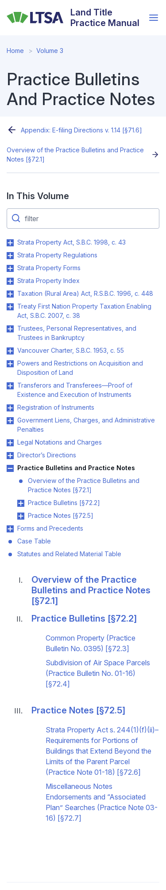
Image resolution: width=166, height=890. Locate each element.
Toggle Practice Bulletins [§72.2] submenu (20, 503)
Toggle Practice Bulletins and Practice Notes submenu (10, 468)
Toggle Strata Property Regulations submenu (10, 255)
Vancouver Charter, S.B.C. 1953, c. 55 (70, 350)
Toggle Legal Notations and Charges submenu (10, 442)
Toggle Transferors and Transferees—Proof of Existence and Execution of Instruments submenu (10, 385)
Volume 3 (49, 50)
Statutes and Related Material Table (69, 554)
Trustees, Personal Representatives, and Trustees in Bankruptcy (76, 332)
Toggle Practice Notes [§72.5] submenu (20, 516)
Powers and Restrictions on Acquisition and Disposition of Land (80, 367)
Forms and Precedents (50, 528)
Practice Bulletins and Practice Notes (76, 467)
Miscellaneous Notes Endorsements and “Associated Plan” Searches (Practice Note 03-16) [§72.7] (102, 802)
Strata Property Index (48, 280)
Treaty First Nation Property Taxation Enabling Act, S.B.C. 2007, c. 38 (84, 310)
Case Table (34, 541)
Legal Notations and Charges (59, 442)
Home (15, 50)
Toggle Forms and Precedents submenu (10, 528)
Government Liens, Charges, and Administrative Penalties (86, 424)
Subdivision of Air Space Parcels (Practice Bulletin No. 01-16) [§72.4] (98, 673)
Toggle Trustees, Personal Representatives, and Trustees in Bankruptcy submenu (10, 328)
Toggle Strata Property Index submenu (10, 281)
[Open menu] (153, 18)
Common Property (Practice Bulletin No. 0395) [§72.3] (90, 643)
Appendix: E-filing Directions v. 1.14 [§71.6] (81, 130)
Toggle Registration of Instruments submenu (10, 407)
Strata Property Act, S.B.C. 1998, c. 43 (71, 242)
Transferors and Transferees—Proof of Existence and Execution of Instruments (74, 389)
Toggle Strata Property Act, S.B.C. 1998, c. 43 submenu (10, 242)
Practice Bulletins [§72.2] (64, 502)
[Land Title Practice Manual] (75, 17)
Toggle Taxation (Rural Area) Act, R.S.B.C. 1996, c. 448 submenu (10, 294)
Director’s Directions (46, 455)
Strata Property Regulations (57, 255)
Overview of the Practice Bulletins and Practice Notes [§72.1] (75, 154)
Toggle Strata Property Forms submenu (10, 268)
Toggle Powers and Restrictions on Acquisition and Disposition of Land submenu (10, 363)
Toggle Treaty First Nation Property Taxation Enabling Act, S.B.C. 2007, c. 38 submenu (10, 306)
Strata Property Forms (49, 268)
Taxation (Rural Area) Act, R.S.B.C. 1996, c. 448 (85, 293)
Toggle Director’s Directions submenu (10, 455)
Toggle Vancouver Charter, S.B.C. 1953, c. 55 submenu (10, 350)
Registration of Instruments (55, 407)
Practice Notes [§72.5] (60, 515)
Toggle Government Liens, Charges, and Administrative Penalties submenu (10, 420)
